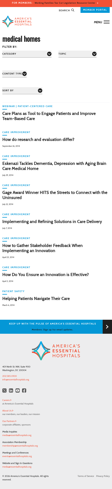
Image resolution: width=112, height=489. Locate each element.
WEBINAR (8, 106)
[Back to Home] (55, 21)
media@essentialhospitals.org (16, 435)
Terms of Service (86, 476)
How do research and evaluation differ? (38, 140)
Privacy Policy (103, 476)
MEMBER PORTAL (95, 10)
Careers (6, 400)
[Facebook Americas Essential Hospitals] (24, 390)
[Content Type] (14, 73)
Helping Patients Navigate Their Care (36, 299)
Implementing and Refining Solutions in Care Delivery (52, 222)
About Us (7, 411)
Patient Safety (13, 291)
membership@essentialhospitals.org (20, 446)
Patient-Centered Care (35, 106)
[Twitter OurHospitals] (4, 390)
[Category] (26, 54)
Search (67, 10)
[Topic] (77, 54)
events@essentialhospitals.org (17, 456)
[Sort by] (22, 90)
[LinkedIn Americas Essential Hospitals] (11, 390)
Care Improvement (16, 132)
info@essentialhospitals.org (15, 379)
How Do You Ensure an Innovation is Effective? (45, 275)
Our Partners (9, 421)
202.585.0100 (9, 376)
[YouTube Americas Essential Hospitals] (17, 390)
